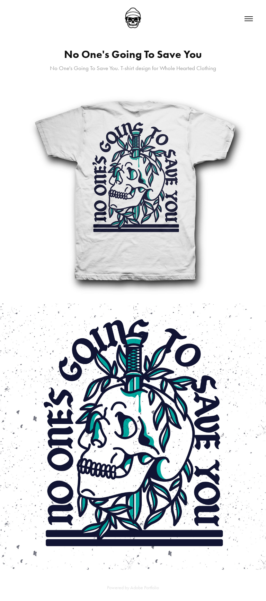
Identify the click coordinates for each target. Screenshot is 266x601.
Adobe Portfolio (144, 588)
